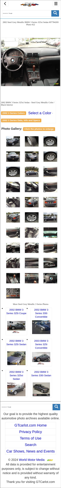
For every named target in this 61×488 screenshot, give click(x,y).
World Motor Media (32, 459)
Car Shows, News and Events (30, 451)
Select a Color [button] (40, 113)
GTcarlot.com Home (30, 425)
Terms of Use (30, 438)
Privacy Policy (30, 432)
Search (30, 445)
